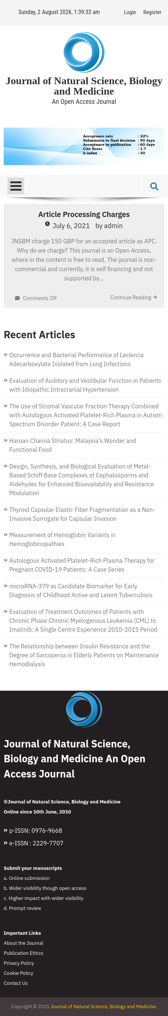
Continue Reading (130, 297)
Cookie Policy (18, 973)
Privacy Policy (19, 963)
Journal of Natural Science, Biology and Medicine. (104, 1006)
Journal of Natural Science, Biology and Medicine (84, 86)
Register (152, 12)
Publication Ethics (23, 953)
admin (113, 225)
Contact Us (16, 983)
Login (130, 12)
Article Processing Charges (84, 214)
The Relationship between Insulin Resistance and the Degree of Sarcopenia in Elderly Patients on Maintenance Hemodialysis (84, 655)
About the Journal (23, 943)
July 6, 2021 (71, 225)
